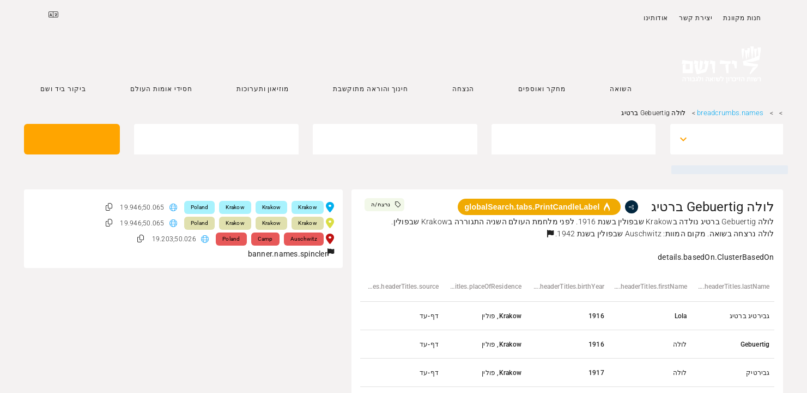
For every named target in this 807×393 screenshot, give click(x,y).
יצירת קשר (695, 18)
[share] (631, 206)
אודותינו (656, 18)
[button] (550, 233)
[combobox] (736, 139)
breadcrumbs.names (730, 113)
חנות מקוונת (742, 18)
